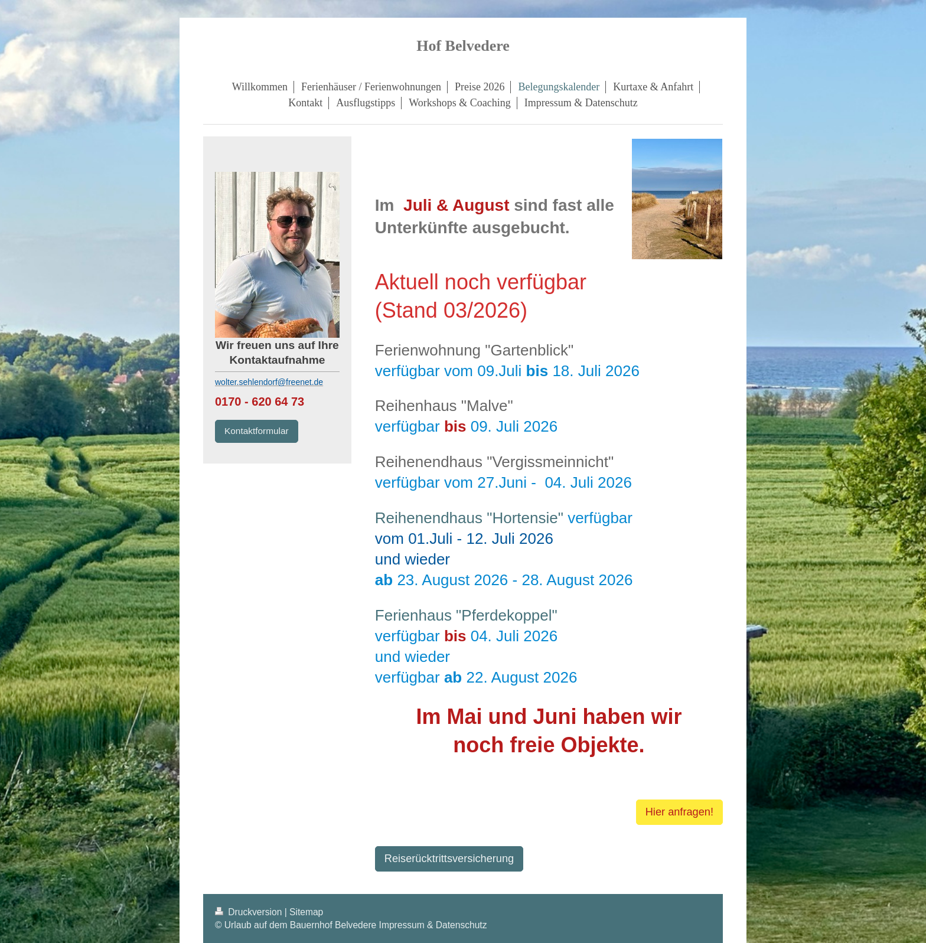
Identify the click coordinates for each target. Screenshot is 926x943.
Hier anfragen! (679, 812)
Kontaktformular (256, 431)
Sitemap (306, 912)
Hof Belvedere (463, 45)
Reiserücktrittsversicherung (449, 858)
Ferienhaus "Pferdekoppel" (466, 615)
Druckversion (250, 912)
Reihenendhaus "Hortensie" (469, 518)
